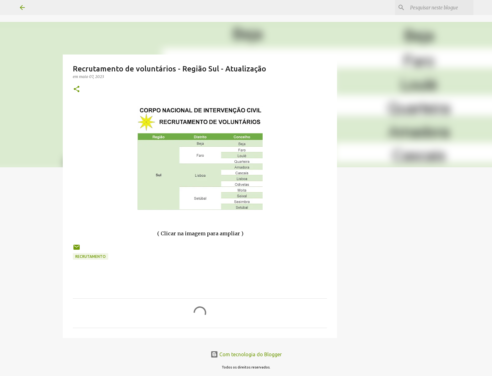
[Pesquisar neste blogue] (440, 7)
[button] (76, 89)
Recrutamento (90, 256)
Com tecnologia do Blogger (246, 354)
